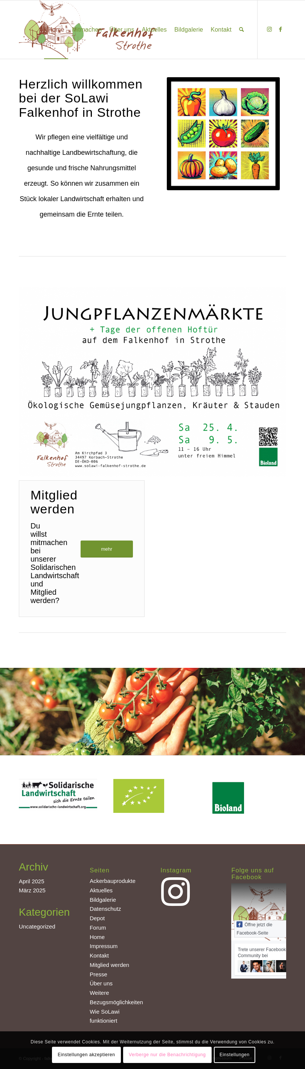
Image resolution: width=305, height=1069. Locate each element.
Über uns (101, 983)
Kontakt (99, 955)
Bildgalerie (103, 899)
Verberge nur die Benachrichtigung (167, 1054)
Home (97, 937)
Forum (98, 927)
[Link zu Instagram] (269, 29)
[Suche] (241, 29)
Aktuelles (101, 890)
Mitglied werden (109, 965)
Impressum (103, 946)
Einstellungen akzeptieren (86, 1054)
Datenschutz (105, 909)
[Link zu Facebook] (280, 29)
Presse (98, 974)
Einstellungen (235, 1054)
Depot (97, 918)
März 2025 (32, 890)
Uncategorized (37, 926)
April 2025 (31, 881)
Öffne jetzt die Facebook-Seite (254, 928)
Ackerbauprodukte (113, 881)
